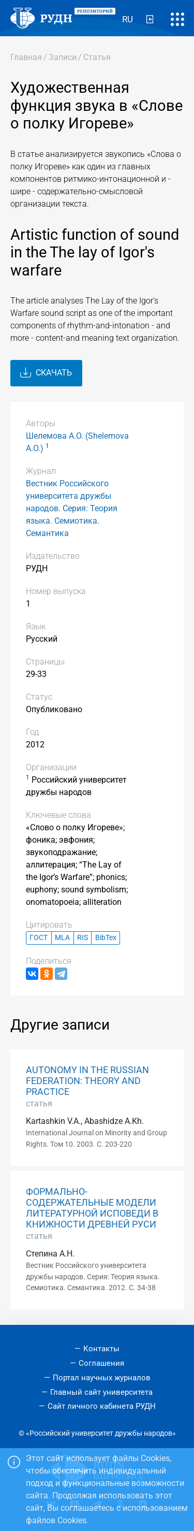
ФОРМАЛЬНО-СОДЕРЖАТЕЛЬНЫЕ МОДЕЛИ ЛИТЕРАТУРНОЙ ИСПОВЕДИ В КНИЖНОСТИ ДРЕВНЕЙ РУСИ (92, 1208)
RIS (82, 937)
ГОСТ (38, 937)
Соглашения (101, 1363)
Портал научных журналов (102, 1377)
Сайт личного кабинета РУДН (102, 1406)
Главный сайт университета (101, 1392)
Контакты (101, 1348)
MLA (62, 937)
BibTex (105, 937)
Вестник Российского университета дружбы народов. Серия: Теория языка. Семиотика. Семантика (71, 508)
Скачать (46, 373)
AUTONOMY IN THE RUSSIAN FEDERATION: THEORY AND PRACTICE (87, 1081)
